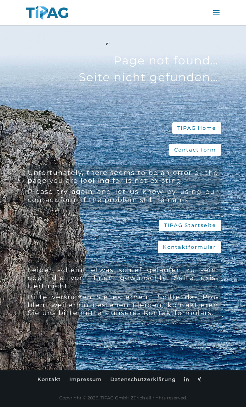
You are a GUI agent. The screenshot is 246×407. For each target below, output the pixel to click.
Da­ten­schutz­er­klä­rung (143, 379)
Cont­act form (195, 150)
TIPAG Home (196, 128)
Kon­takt (49, 379)
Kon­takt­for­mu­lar (189, 247)
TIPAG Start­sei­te (190, 225)
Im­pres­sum (85, 379)
